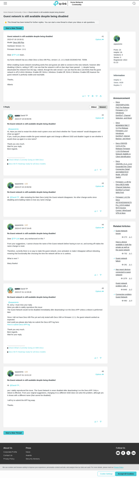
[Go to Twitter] (128, 453)
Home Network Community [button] (76, 3)
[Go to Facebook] (123, 453)
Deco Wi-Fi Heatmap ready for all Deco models (27, 164)
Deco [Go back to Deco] (25, 12)
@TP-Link (15, 55)
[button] (5, 3)
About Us (7, 448)
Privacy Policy (8, 459)
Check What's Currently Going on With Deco (26, 160)
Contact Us (7, 455)
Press (28, 448)
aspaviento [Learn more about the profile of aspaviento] (19, 184)
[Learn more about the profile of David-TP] (11, 118)
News (28, 452)
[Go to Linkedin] (134, 453)
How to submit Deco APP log (18, 325)
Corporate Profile (10, 452)
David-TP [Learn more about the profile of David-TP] (24, 116)
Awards (29, 455)
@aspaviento (13, 130)
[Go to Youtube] (118, 453)
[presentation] (10, 118)
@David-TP (14, 198)
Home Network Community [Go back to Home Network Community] (12, 12)
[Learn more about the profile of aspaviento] (11, 186)
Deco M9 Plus (18, 42)
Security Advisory (33, 459)
